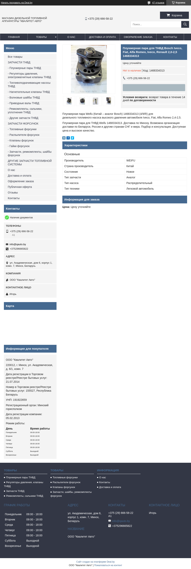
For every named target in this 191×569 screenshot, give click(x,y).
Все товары (15, 56)
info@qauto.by (18, 244)
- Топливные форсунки (22, 129)
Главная (14, 37)
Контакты (170, 37)
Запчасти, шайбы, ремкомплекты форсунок (71, 494)
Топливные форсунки (65, 477)
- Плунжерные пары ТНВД (24, 68)
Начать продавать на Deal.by (16, 2)
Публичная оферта (20, 186)
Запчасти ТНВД (15, 491)
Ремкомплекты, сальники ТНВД (24, 495)
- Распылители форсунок (23, 134)
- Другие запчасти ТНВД (23, 117)
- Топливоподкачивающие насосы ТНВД (29, 84)
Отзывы (13, 192)
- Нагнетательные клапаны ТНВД (29, 91)
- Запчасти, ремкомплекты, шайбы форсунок (29, 153)
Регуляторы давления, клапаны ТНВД (23, 484)
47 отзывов (158, 2)
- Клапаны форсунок (21, 140)
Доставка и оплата (102, 37)
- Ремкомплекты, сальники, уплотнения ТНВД (25, 110)
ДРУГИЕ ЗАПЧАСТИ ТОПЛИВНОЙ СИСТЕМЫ (30, 162)
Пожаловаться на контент (108, 565)
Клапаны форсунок (64, 487)
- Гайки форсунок (19, 146)
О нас (71, 37)
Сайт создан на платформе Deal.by (95, 561)
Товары (41, 37)
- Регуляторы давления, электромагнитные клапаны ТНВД (29, 75)
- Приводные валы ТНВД (23, 103)
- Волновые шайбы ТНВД (24, 97)
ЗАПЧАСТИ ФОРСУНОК (23, 123)
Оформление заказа (138, 37)
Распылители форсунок (66, 482)
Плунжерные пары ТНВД (20, 477)
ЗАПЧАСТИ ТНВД (19, 62)
